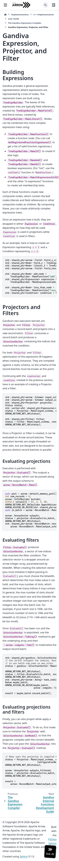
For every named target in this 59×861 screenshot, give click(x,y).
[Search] (45, 5)
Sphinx (24, 856)
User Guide (13, 18)
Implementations (20, 14)
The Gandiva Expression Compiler (24, 23)
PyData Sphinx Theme (52, 843)
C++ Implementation (43, 14)
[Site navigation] (5, 5)
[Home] (5, 14)
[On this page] (53, 5)
